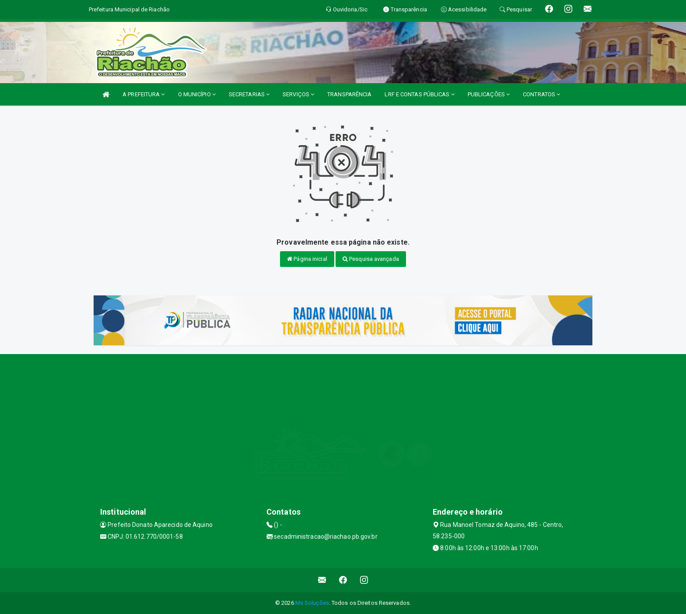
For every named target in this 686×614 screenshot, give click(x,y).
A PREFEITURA (143, 94)
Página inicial (307, 259)
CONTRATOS (541, 94)
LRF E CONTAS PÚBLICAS (419, 94)
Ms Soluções (312, 603)
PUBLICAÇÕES (489, 94)
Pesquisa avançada (371, 259)
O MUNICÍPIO (197, 94)
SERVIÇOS (298, 94)
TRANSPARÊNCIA (349, 94)
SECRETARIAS (249, 94)
